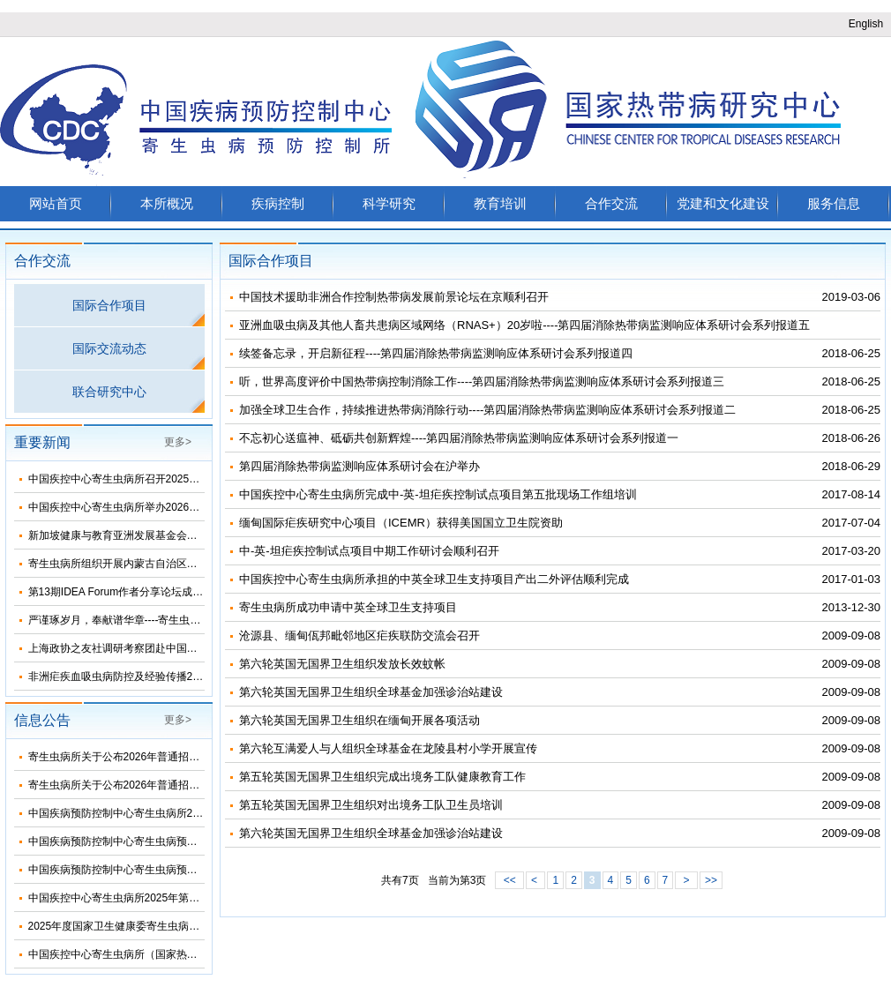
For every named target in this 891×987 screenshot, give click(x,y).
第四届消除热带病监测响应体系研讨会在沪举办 (359, 466)
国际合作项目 (109, 305)
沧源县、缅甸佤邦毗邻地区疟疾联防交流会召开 (359, 635)
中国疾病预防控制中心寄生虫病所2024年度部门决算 (151, 813)
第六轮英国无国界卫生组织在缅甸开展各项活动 (359, 720)
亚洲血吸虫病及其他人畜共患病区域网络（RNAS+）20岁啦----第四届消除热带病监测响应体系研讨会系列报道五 (525, 325)
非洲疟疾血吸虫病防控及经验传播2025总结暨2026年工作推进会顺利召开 (199, 676)
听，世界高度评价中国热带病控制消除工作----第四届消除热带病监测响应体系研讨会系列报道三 (481, 381)
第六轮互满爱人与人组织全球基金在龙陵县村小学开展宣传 (388, 748)
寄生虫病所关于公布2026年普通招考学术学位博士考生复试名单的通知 (193, 785)
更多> (177, 442)
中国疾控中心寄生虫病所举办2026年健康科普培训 (146, 507)
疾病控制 (277, 203)
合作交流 (611, 203)
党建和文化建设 (723, 203)
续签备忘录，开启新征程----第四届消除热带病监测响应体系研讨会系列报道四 (436, 353)
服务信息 (833, 203)
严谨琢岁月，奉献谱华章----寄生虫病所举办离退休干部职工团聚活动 (188, 620)
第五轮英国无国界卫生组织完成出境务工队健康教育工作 (382, 776)
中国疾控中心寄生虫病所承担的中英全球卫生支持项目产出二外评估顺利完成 (434, 579)
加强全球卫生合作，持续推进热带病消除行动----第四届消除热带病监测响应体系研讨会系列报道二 (487, 409)
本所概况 (166, 203)
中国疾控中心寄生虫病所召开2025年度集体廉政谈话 (151, 479)
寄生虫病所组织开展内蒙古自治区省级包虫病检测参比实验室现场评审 (192, 563)
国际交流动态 (109, 348)
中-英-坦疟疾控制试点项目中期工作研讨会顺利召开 (369, 550)
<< (509, 880)
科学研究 (389, 203)
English (866, 24)
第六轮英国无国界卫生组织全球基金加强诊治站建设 (371, 692)
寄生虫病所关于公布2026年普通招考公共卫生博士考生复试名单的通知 (193, 757)
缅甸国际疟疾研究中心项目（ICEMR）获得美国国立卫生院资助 (401, 522)
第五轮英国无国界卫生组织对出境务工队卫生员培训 (371, 804)
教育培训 (500, 203)
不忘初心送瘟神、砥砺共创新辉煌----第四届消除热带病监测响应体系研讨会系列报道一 (458, 438)
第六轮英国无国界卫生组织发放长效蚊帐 (342, 663)
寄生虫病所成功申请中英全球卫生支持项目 (348, 607)
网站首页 (55, 203)
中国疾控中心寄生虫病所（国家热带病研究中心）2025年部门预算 (183, 954)
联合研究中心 (109, 392)
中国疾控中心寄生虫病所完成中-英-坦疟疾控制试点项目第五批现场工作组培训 (438, 494)
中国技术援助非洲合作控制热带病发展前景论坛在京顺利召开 (394, 296)
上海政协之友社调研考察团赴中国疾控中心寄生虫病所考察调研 (176, 648)
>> (711, 880)
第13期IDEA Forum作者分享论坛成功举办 (126, 592)
